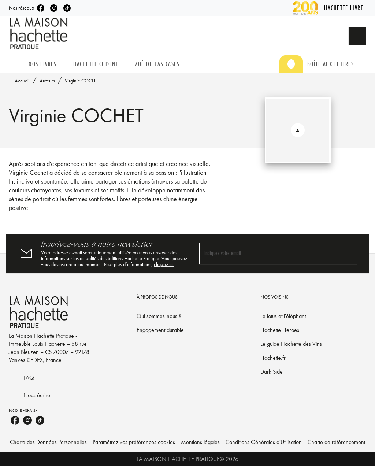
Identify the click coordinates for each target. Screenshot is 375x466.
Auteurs (47, 80)
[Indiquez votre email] (269, 253)
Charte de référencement (336, 442)
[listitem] (40, 8)
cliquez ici (164, 264)
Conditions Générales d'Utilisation (264, 442)
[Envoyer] (348, 253)
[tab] (16, 64)
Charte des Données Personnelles (48, 442)
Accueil (22, 80)
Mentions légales (200, 442)
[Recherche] (357, 36)
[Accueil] (39, 33)
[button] (181, 316)
